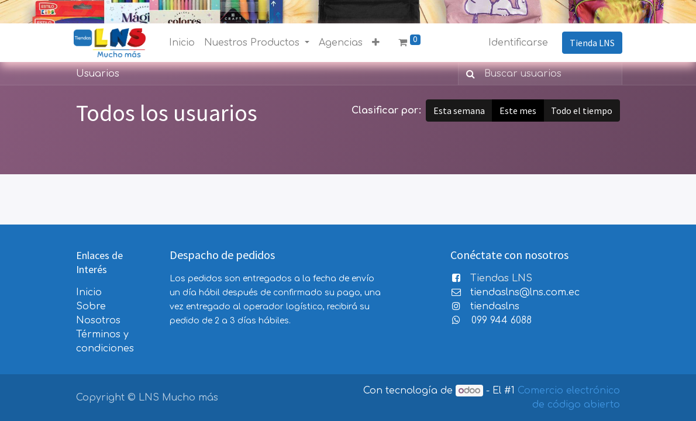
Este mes (517, 110)
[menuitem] (184, 42)
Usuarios (97, 73)
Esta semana (459, 110)
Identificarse (516, 42)
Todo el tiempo (581, 110)
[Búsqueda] (468, 74)
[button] (378, 42)
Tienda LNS (589, 43)
